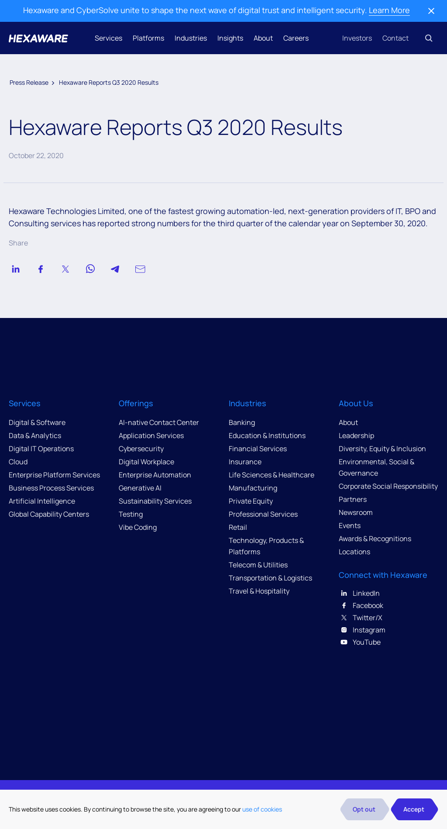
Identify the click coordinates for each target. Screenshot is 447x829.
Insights (230, 38)
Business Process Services (51, 488)
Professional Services (263, 514)
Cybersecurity (141, 448)
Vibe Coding (138, 527)
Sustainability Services (155, 501)
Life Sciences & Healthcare (271, 475)
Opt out (364, 809)
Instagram (362, 630)
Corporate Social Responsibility (388, 486)
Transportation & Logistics (270, 578)
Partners (353, 499)
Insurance (245, 461)
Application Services (151, 435)
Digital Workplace (146, 461)
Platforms (148, 38)
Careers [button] (296, 38)
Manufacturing (253, 488)
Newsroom (356, 512)
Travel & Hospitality (259, 591)
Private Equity (251, 501)
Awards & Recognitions (375, 538)
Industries (191, 38)
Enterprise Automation (155, 475)
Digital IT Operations (41, 448)
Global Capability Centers (49, 514)
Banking (242, 422)
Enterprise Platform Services (54, 475)
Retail (238, 527)
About (263, 38)
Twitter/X (360, 617)
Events (350, 525)
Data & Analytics (35, 435)
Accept (413, 809)
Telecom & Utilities (258, 565)
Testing (131, 514)
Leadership (356, 435)
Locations (354, 551)
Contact (395, 38)
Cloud (18, 461)
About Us (356, 403)
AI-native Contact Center (159, 422)
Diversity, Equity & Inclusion (382, 448)
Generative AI (140, 488)
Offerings (136, 403)
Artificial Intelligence (42, 501)
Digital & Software (37, 422)
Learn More (389, 10)
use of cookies (262, 809)
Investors (357, 38)
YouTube (360, 642)
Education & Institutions (267, 435)
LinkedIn (359, 593)
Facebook (361, 605)
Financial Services (258, 448)
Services (108, 38)
